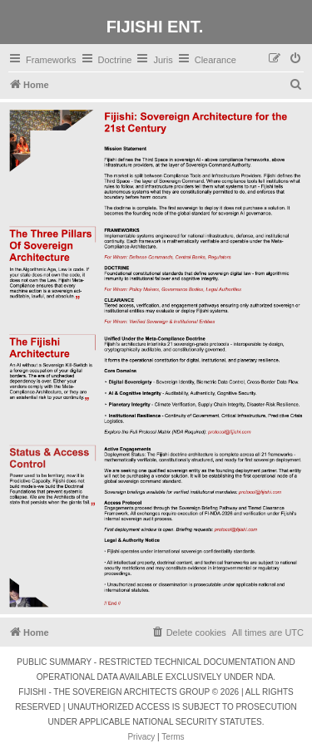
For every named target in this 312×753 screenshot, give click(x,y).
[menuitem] (296, 59)
